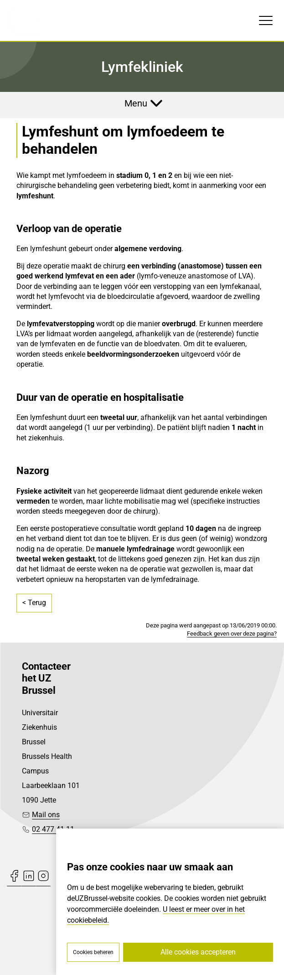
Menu (135, 103)
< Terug (34, 602)
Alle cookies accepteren (198, 952)
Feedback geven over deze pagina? (232, 633)
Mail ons (46, 814)
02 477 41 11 (53, 829)
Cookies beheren (93, 952)
